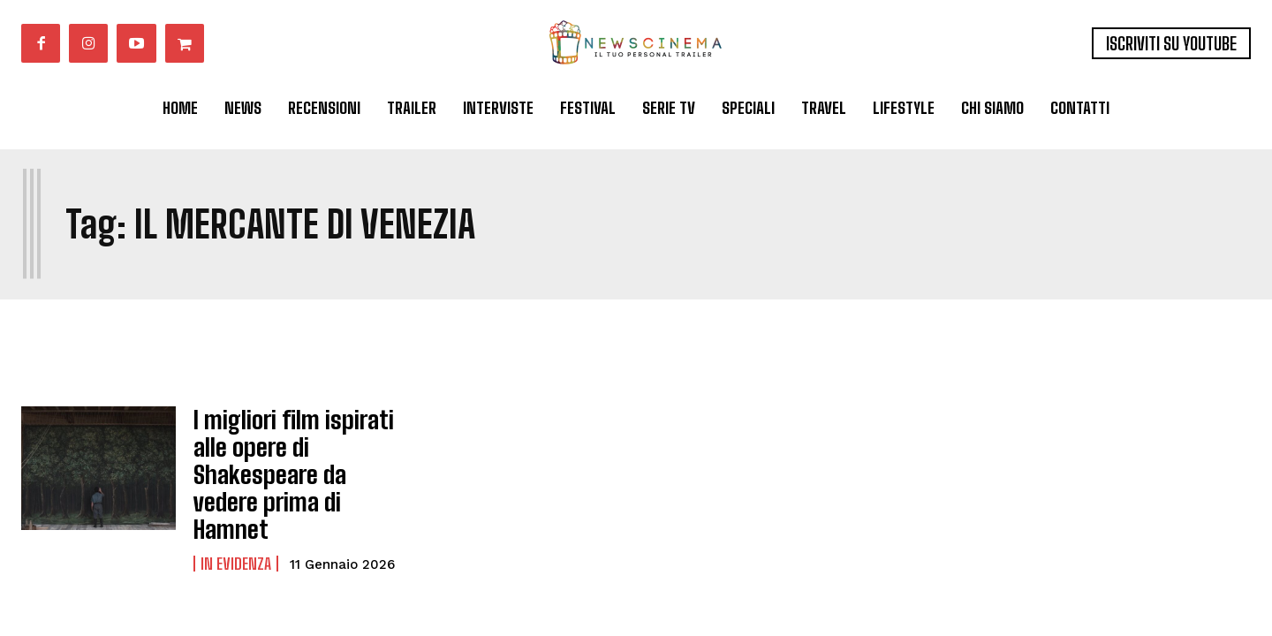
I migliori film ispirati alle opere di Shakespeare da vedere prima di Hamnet (296, 453)
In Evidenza (236, 510)
